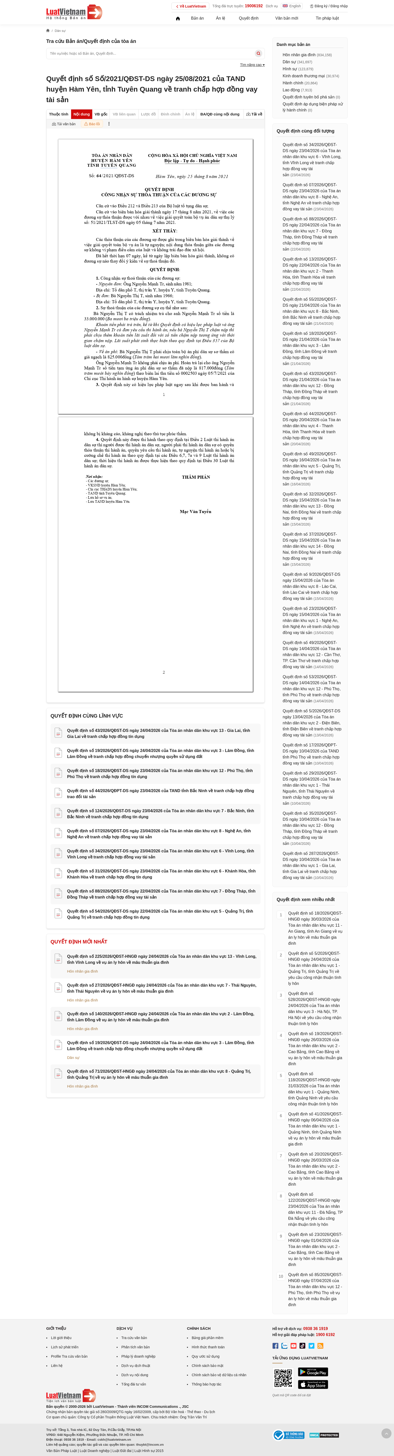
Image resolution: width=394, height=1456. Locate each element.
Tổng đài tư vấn (133, 1384)
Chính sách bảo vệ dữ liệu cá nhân (219, 1375)
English (292, 6)
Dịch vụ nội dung (134, 1375)
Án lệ (220, 18)
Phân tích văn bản (135, 1347)
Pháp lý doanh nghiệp (138, 1356)
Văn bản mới (286, 18)
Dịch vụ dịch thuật (135, 1366)
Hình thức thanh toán (208, 1347)
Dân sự (73, 1057)
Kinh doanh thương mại (304, 76)
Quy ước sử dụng (206, 1356)
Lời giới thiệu (61, 1338)
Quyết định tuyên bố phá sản (308, 97)
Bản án (197, 18)
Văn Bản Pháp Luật (61, 1451)
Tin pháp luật (327, 18)
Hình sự (290, 69)
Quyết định (249, 18)
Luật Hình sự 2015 (149, 1451)
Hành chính (293, 83)
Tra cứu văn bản (134, 1338)
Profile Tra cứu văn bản (69, 1356)
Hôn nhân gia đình (82, 971)
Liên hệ (57, 1366)
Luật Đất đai (121, 1451)
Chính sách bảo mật (207, 1366)
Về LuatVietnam (190, 6)
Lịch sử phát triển (64, 1347)
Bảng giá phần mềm (207, 1338)
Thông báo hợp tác (206, 1384)
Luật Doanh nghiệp (95, 1451)
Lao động (291, 90)
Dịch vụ (272, 6)
